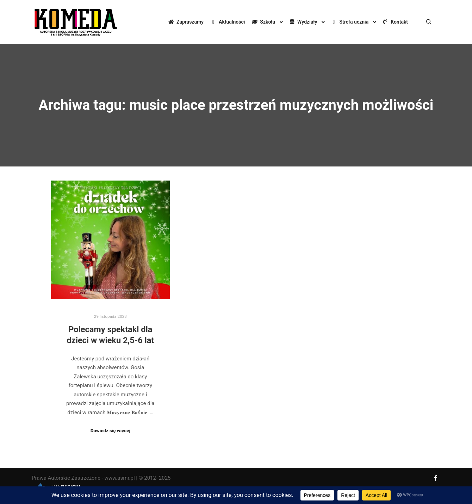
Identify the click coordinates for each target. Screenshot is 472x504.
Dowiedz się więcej (110, 430)
